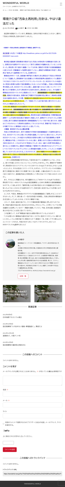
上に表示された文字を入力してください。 (18, 436)
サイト (5, 411)
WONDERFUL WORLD (16, 3)
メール (6, 400)
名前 (5, 390)
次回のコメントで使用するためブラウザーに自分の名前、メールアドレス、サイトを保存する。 (33, 424)
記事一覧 (23, 276)
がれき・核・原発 (32, 28)
